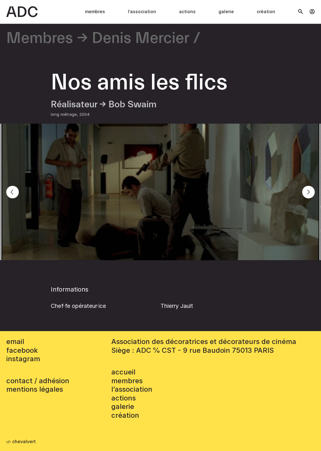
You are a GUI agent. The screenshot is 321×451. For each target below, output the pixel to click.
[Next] (308, 192)
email (15, 341)
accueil (123, 372)
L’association (142, 11)
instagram (23, 359)
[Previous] (12, 192)
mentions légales (34, 389)
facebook (22, 350)
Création (266, 11)
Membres (95, 11)
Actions (187, 11)
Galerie (226, 11)
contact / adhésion (37, 381)
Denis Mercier (140, 38)
